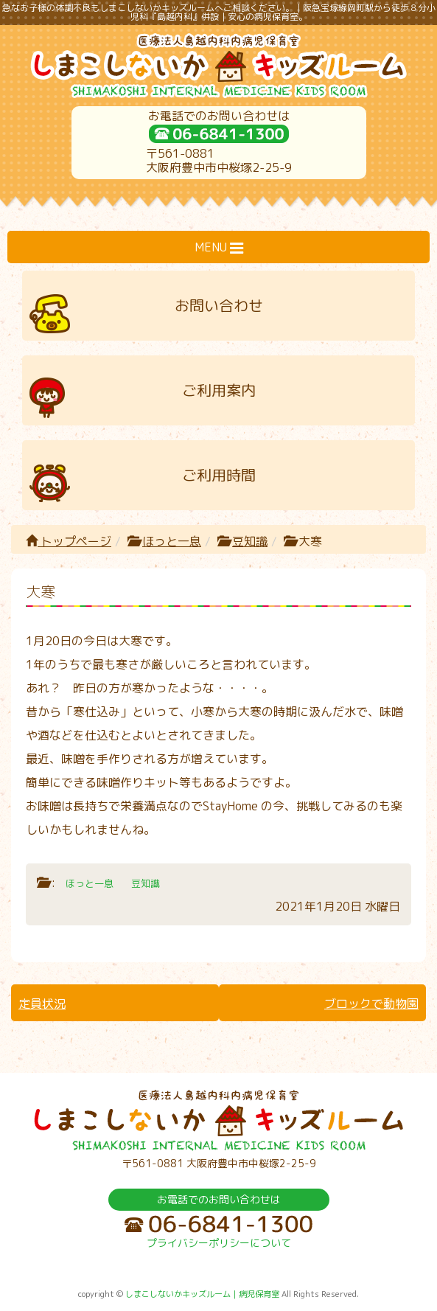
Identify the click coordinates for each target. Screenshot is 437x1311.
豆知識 (250, 541)
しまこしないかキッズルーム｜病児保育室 (202, 1294)
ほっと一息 (171, 541)
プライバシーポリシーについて (219, 1243)
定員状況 (42, 1003)
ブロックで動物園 (371, 1003)
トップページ (68, 541)
